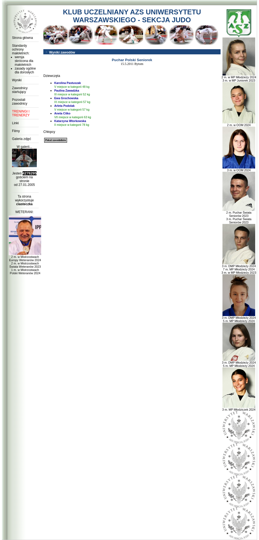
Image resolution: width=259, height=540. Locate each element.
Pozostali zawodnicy (19, 101)
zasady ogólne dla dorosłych (25, 70)
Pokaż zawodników (55, 140)
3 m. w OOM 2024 (238, 169)
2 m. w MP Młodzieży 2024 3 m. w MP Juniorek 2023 (238, 77)
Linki (15, 123)
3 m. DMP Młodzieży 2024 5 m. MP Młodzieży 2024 (239, 318)
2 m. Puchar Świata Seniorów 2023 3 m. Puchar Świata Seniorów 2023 (238, 216)
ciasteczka (24, 204)
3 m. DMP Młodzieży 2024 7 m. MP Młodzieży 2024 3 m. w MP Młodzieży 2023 (238, 268)
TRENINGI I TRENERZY (21, 113)
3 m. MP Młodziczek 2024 (238, 408)
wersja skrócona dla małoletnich (24, 61)
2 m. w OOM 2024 (238, 124)
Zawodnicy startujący (20, 90)
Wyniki (17, 80)
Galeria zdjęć (21, 139)
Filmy (16, 131)
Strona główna (22, 38)
